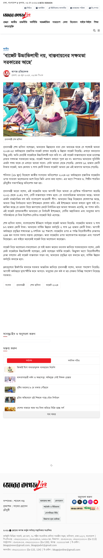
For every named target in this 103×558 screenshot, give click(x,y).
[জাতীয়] (6, 49)
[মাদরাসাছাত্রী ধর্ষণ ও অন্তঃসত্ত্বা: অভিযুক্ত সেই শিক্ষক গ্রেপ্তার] (51, 379)
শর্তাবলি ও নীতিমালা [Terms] (51, 506)
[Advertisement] (51, 442)
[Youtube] (95, 502)
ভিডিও (28, 8)
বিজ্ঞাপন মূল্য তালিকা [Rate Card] (52, 519)
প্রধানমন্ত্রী (20, 285)
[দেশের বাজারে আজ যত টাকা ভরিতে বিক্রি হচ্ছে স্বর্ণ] (51, 410)
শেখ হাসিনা (35, 285)
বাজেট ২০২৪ (52, 285)
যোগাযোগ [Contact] (59, 500)
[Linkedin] (85, 502)
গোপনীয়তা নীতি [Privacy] (51, 513)
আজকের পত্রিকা (77, 8)
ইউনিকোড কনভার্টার (57, 8)
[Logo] (16, 15)
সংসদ (8, 285)
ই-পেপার (93, 8)
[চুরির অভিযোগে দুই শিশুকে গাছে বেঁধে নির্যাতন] (51, 400)
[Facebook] (74, 502)
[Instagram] (90, 502)
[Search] (94, 30)
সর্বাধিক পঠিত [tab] (74, 360)
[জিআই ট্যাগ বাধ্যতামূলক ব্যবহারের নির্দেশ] (51, 369)
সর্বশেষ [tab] (29, 360)
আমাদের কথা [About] (45, 500)
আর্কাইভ (40, 8)
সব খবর (51, 414)
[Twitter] (79, 502)
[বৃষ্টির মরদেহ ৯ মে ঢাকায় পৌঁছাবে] (51, 390)
